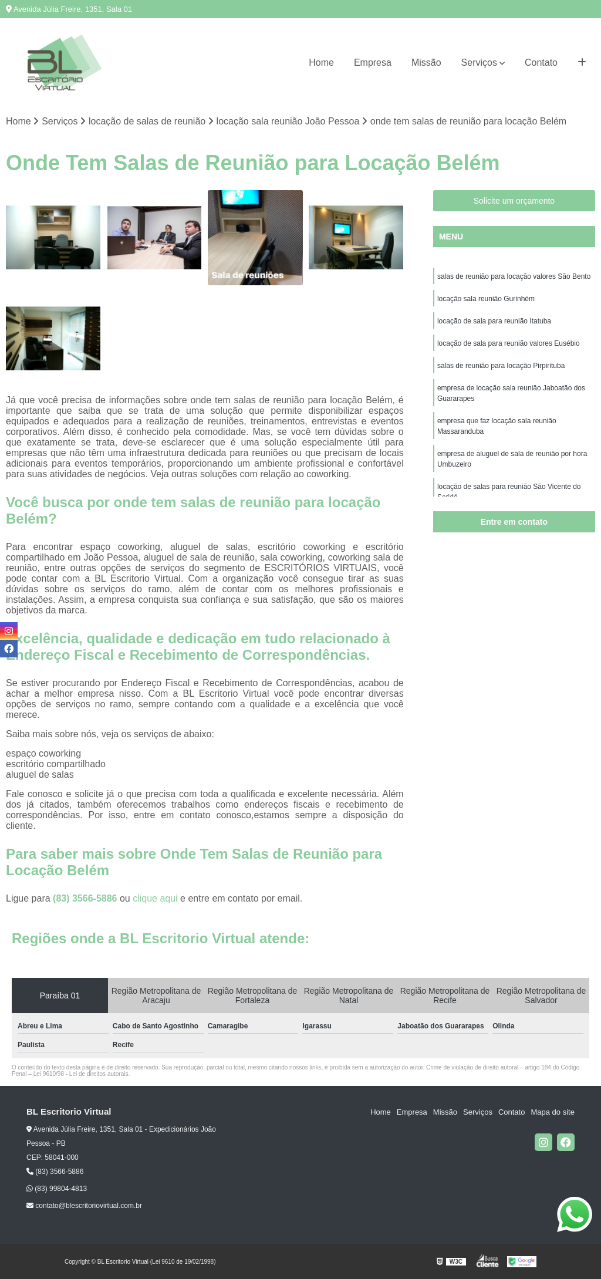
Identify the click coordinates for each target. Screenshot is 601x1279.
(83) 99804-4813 (56, 1188)
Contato (541, 63)
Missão (426, 63)
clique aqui (155, 898)
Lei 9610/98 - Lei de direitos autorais (81, 1074)
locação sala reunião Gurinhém (486, 299)
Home (321, 63)
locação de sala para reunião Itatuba (494, 321)
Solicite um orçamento (514, 200)
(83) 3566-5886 (86, 898)
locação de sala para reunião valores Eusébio (508, 343)
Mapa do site (552, 1112)
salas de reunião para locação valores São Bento (514, 276)
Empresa (372, 63)
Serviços (479, 63)
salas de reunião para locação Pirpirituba (501, 366)
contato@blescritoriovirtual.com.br (84, 1206)
